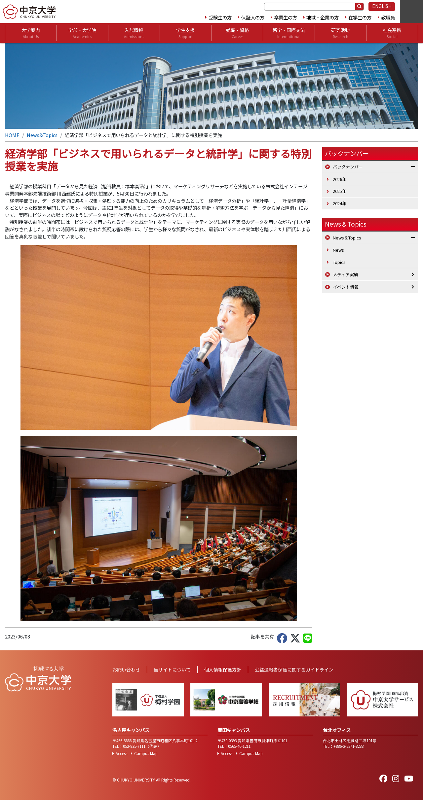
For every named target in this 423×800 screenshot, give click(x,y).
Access (121, 753)
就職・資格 (237, 33)
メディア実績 (345, 274)
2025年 (339, 191)
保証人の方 (252, 17)
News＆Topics (345, 224)
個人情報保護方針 (222, 669)
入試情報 (134, 33)
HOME (12, 134)
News (338, 250)
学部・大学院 (82, 33)
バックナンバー (348, 167)
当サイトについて (172, 669)
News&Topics (42, 134)
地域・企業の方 (322, 17)
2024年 (339, 203)
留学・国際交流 (289, 33)
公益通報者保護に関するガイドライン (294, 669)
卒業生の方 (285, 17)
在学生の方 (359, 17)
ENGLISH (382, 6)
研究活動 (340, 33)
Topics (339, 262)
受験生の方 (220, 17)
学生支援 (185, 33)
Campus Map (146, 753)
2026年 (339, 179)
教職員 (388, 17)
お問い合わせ (126, 669)
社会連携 (392, 33)
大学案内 (30, 33)
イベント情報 (346, 287)
